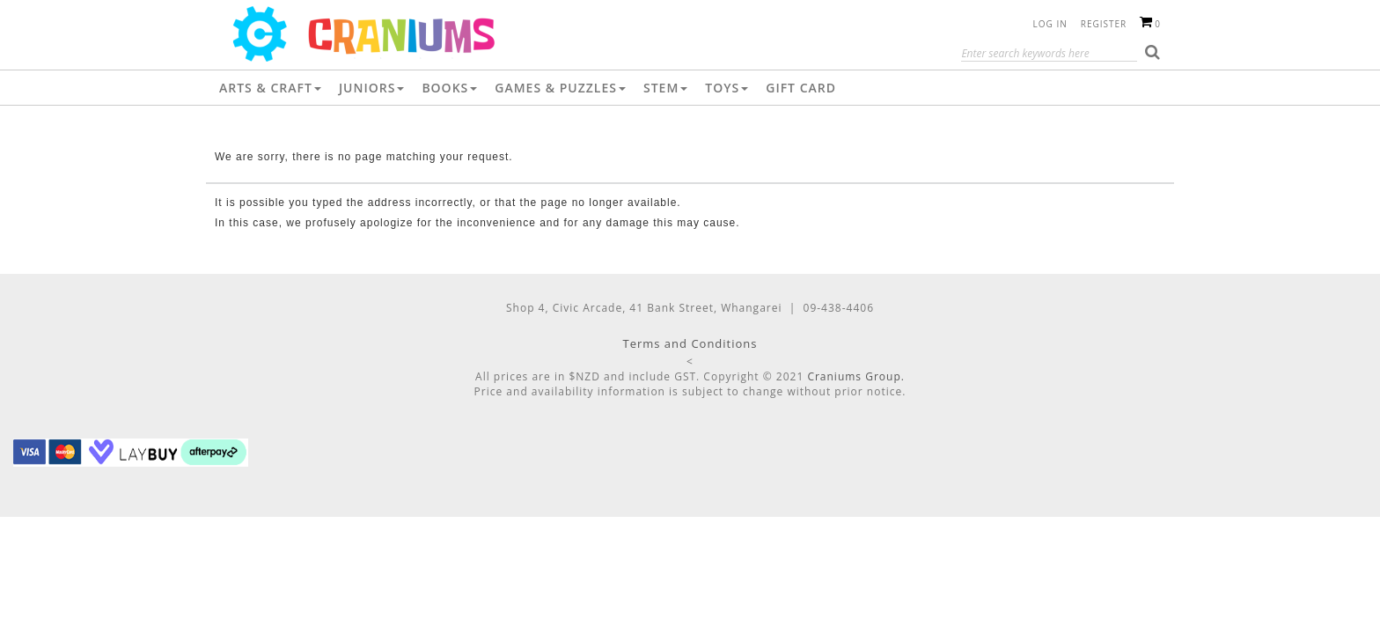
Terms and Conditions (689, 343)
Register (1104, 24)
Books (449, 87)
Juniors (372, 87)
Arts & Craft (270, 87)
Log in (1050, 24)
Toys (726, 87)
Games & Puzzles (560, 87)
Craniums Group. (856, 376)
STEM (665, 87)
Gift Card (801, 87)
